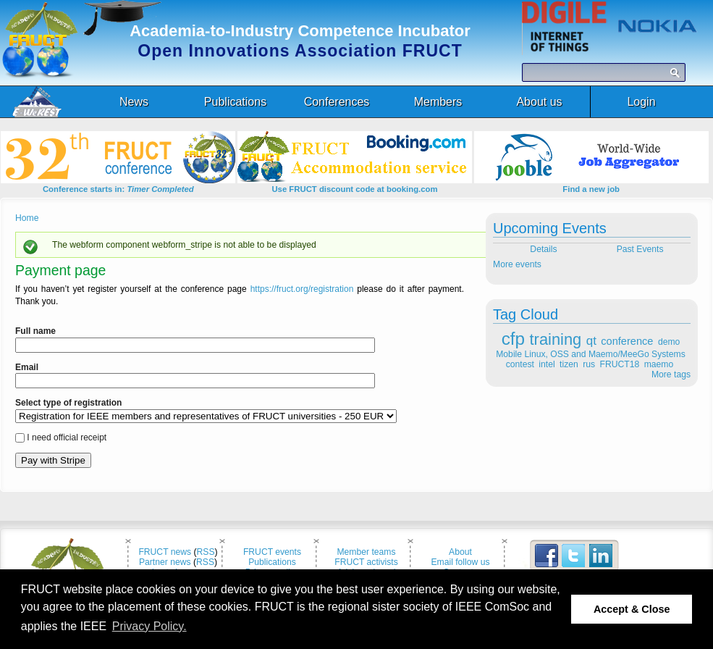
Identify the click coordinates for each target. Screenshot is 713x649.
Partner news (165, 562)
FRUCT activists (366, 562)
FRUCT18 (620, 364)
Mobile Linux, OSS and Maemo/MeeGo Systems (590, 354)
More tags (671, 374)
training (556, 339)
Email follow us (460, 562)
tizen (569, 364)
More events (517, 264)
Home (26, 218)
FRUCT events (272, 552)
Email (26, 367)
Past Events (641, 249)
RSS (206, 552)
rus (589, 364)
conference (627, 341)
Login (641, 102)
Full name (35, 331)
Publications (272, 562)
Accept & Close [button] (632, 609)
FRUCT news (164, 552)
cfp (513, 338)
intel (546, 364)
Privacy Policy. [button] (149, 626)
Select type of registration (68, 403)
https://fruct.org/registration (302, 289)
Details (542, 249)
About (460, 552)
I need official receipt (66, 437)
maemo (659, 364)
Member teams (366, 552)
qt (591, 341)
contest (520, 364)
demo (669, 342)
